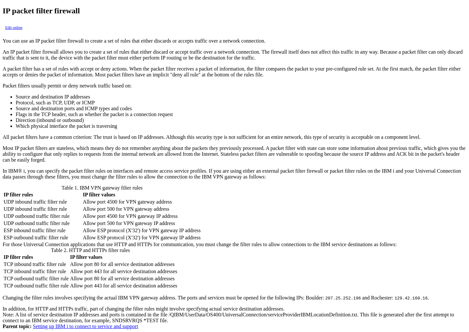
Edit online (13, 27)
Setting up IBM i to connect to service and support (85, 326)
